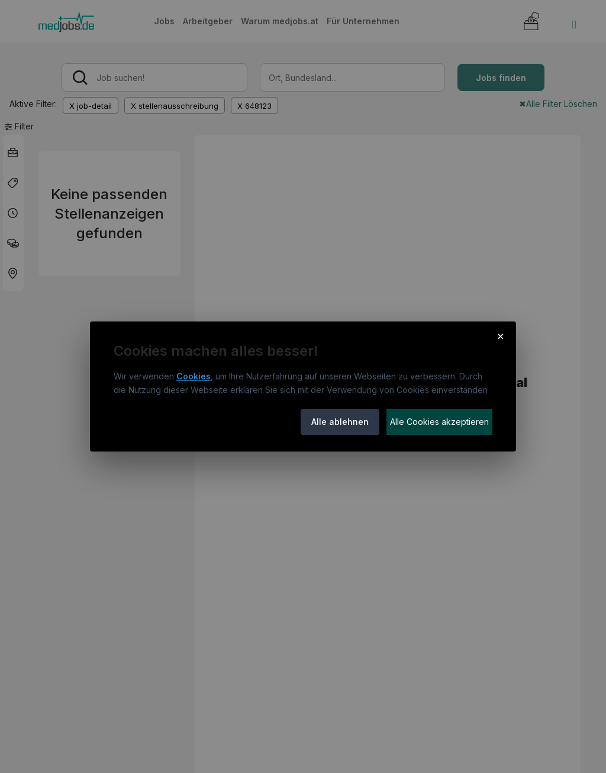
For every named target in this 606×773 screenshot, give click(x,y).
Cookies (193, 376)
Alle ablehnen (340, 422)
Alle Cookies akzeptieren (439, 422)
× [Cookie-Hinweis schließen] (500, 336)
